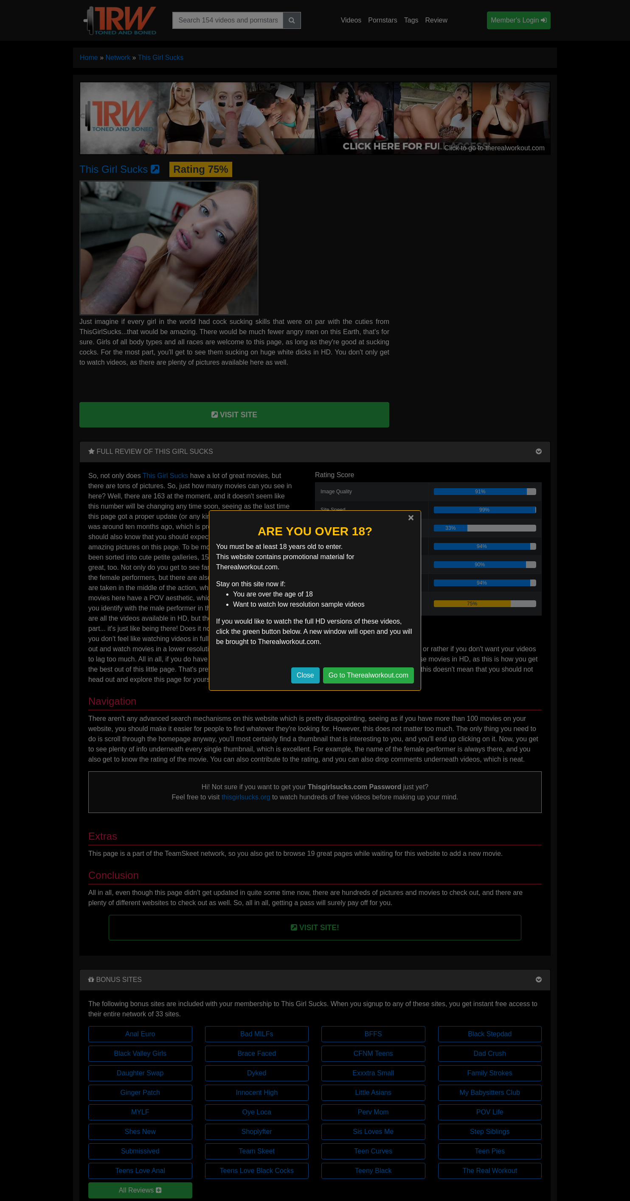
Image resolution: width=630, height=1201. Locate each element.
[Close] (411, 517)
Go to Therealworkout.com (368, 675)
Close (305, 675)
